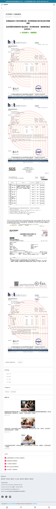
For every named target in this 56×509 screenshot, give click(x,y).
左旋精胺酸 (13, 391)
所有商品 (8, 479)
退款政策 (31, 479)
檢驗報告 (20, 362)
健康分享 (8, 374)
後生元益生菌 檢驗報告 (11, 467)
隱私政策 (22, 479)
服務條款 (27, 479)
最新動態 (8, 376)
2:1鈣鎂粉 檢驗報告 (10, 464)
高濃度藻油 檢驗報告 (10, 461)
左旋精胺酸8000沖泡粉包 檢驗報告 (14, 458)
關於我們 (3, 479)
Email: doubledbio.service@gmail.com (10, 489)
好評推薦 (8, 382)
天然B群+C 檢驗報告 (10, 469)
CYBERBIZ (34, 503)
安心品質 (8, 379)
